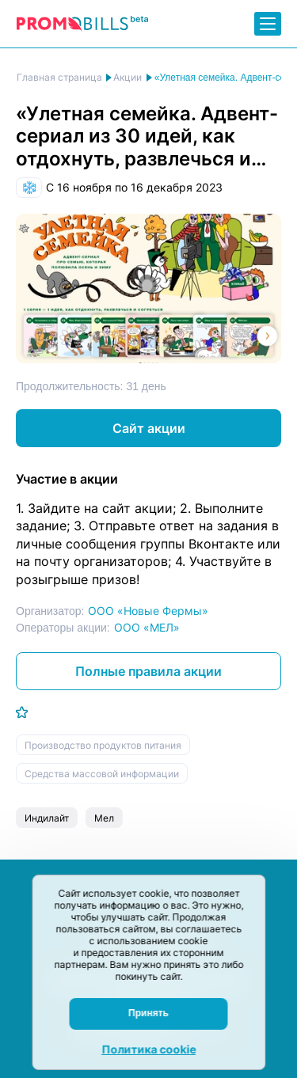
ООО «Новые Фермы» (148, 610)
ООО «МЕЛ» (147, 627)
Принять (148, 1013)
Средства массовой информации (102, 774)
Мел (104, 818)
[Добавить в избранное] (22, 712)
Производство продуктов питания (103, 745)
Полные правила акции (148, 671)
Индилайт (47, 818)
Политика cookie (148, 1049)
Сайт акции (148, 428)
